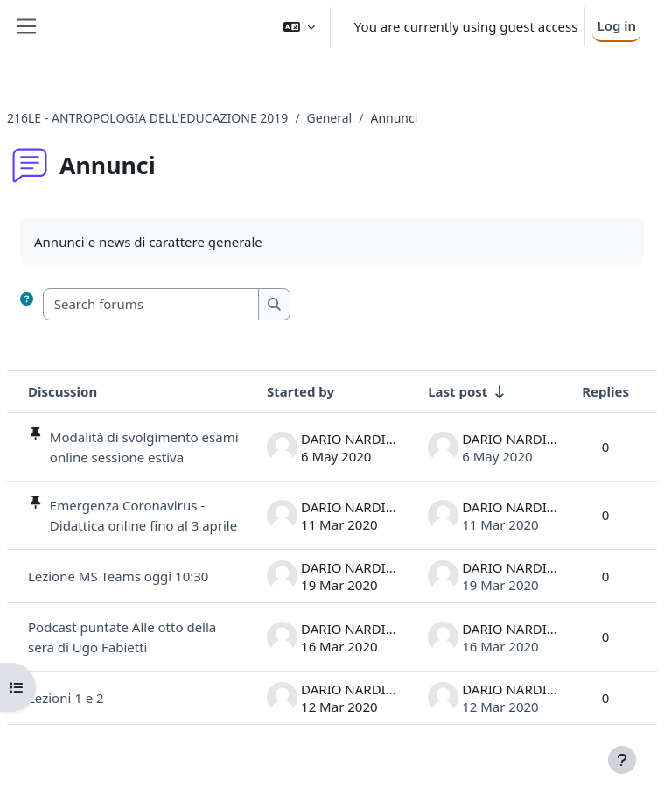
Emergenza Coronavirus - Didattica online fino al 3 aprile (143, 515)
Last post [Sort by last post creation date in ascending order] (457, 391)
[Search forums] (151, 304)
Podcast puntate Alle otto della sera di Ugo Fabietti (122, 637)
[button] (299, 26)
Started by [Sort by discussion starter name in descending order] (300, 391)
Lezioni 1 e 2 (66, 698)
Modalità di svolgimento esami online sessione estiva (144, 447)
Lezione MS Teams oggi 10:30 (118, 576)
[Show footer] (622, 760)
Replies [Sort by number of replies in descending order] (605, 391)
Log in (616, 25)
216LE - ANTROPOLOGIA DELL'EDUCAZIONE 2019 (147, 117)
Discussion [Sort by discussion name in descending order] (62, 391)
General (330, 117)
